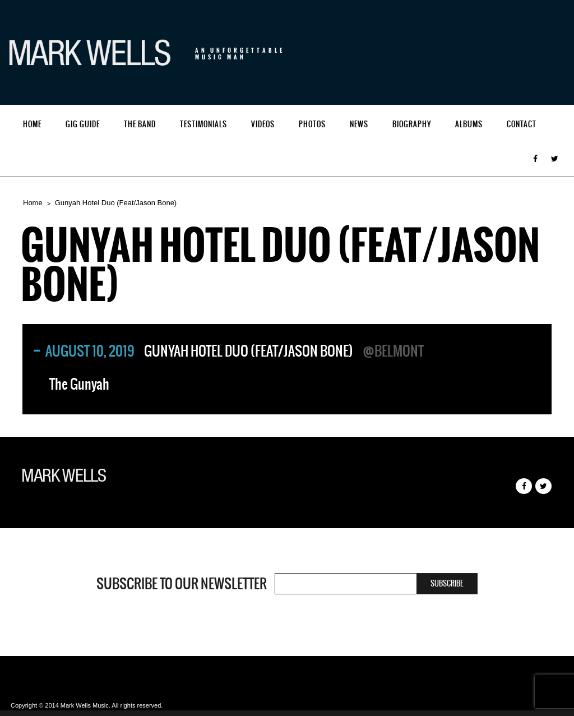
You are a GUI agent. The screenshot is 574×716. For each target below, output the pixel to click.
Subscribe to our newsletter (181, 583)
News (359, 124)
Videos (263, 124)
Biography (411, 124)
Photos (312, 124)
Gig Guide (83, 124)
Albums (469, 124)
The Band (140, 124)
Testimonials (203, 124)
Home (32, 124)
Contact (521, 124)
